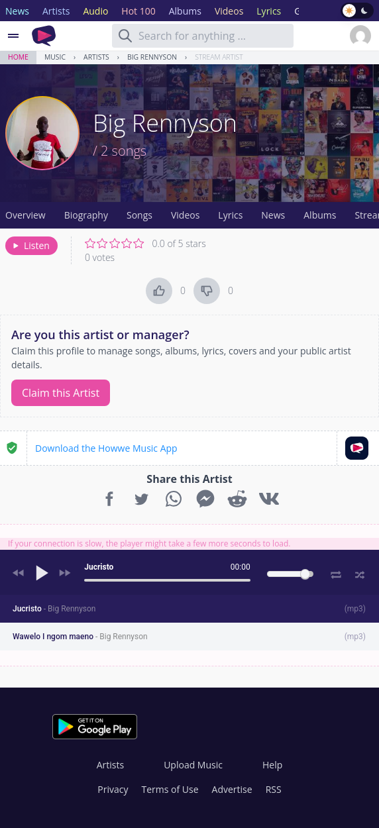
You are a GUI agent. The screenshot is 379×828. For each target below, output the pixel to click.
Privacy (112, 789)
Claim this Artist (60, 393)
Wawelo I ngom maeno (80, 636)
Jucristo (54, 608)
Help (272, 764)
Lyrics (230, 215)
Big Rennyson (152, 57)
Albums (319, 215)
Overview (25, 215)
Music (55, 57)
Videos (185, 215)
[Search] (125, 36)
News (273, 215)
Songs (139, 215)
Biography (86, 215)
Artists (96, 57)
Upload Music (193, 764)
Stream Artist (219, 57)
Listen (30, 245)
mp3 (355, 608)
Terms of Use (170, 789)
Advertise (232, 789)
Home (18, 57)
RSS (274, 789)
